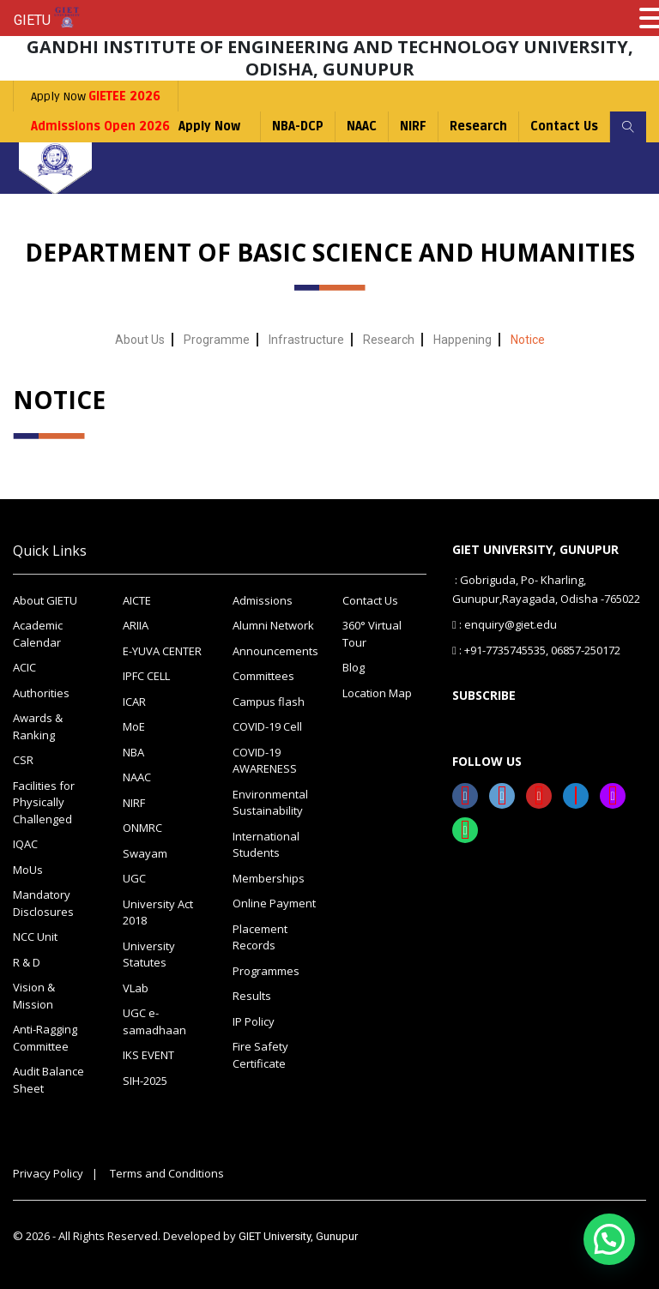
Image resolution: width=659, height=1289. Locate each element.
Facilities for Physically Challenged (44, 802)
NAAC (362, 126)
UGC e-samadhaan (154, 1021)
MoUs (28, 869)
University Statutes (149, 954)
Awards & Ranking (38, 726)
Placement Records (260, 937)
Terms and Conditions (167, 1173)
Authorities (41, 693)
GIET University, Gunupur (298, 1236)
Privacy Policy (48, 1173)
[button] (609, 1239)
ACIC (24, 667)
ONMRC (142, 827)
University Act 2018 (158, 912)
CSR (23, 760)
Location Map (377, 693)
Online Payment (274, 903)
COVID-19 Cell (267, 726)
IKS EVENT (148, 1055)
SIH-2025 (145, 1080)
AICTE (137, 600)
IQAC (25, 844)
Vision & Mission (34, 995)
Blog (353, 667)
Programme (217, 339)
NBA (133, 752)
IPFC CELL (146, 676)
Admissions (263, 600)
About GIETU (45, 600)
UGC (134, 878)
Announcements (275, 651)
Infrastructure (306, 339)
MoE (134, 726)
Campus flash (269, 701)
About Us (140, 339)
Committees (263, 676)
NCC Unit (35, 936)
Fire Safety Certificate (260, 1055)
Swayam (145, 853)
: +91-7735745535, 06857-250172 (536, 650)
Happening (462, 339)
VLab (135, 988)
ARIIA (135, 625)
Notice (528, 339)
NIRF (413, 126)
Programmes (266, 971)
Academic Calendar (38, 633)
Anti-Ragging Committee (45, 1037)
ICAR (134, 701)
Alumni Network (273, 625)
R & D (26, 962)
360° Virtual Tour (372, 633)
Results (252, 995)
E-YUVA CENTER (162, 651)
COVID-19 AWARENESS (265, 760)
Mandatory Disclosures (43, 903)
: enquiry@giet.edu (504, 624)
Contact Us (564, 126)
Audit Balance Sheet (48, 1079)
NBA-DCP (297, 126)
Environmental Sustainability (270, 802)
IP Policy (254, 1021)
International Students (266, 844)
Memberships (269, 878)
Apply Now (95, 96)
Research (478, 126)
